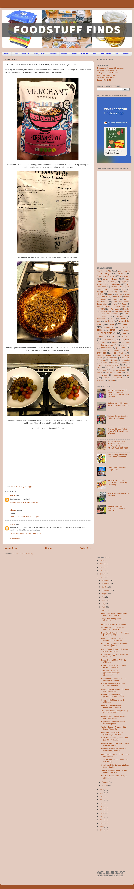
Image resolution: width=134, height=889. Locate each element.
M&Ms (127, 294)
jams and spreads (104, 355)
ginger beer (125, 345)
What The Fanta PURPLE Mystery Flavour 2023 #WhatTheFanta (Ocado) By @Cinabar (118, 393)
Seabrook (115, 314)
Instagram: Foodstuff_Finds (107, 73)
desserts (109, 339)
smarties (110, 372)
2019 (102, 793)
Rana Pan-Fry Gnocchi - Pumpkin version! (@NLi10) (114, 645)
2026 (102, 560)
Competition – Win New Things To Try (116, 469)
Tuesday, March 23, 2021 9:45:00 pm (24, 516)
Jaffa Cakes (104, 289)
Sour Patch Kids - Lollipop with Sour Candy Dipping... (115, 766)
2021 (102, 577)
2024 (102, 567)
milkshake (113, 360)
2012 (102, 816)
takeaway (118, 375)
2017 (102, 800)
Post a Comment (14, 538)
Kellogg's (100, 292)
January (105, 785)
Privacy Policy (39, 54)
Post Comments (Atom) (24, 553)
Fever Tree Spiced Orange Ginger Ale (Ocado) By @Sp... (114, 614)
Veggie (29, 487)
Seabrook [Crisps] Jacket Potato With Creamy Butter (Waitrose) (117, 431)
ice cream (118, 353)
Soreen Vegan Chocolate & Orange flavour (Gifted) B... (114, 650)
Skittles (127, 314)
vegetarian (101, 380)
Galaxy (113, 282)
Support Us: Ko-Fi (104, 80)
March (104, 610)
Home (6, 54)
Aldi (109, 271)
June (104, 600)
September (106, 590)
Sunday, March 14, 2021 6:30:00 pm (24, 502)
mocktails (104, 362)
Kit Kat (100, 294)
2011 (102, 820)
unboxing (107, 378)
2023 (102, 570)
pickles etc (125, 368)
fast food (126, 342)
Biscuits (84, 54)
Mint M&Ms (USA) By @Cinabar (113, 624)
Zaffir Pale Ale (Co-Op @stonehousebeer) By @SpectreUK (110, 673)
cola (113, 336)
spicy (128, 372)
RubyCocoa (105, 314)
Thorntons (101, 319)
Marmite (126, 297)
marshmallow (112, 358)
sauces (99, 372)
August (105, 593)
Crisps (64, 54)
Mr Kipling (101, 302)
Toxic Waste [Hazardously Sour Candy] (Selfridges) (117, 456)
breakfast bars (108, 327)
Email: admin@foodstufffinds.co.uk (110, 68)
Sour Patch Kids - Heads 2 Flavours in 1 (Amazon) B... (115, 690)
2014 (102, 810)
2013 (102, 813)
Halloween (115, 284)
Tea (116, 54)
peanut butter (111, 368)
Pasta (114, 304)
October (105, 587)
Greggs (123, 282)
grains (13, 487)
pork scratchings (118, 370)
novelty (99, 365)
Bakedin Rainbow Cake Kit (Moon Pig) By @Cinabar (114, 717)
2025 (102, 564)
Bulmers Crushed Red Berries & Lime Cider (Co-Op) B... (113, 750)
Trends (123, 319)
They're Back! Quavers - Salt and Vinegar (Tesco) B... (114, 771)
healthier (116, 350)
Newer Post (10, 548)
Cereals (74, 54)
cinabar (13, 510)
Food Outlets (105, 54)
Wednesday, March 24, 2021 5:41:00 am (25, 533)
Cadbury (105, 273)
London (119, 294)
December (106, 580)
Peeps (124, 304)
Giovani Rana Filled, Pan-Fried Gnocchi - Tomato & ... (113, 685)
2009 (102, 827)
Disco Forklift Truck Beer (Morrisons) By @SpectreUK (115, 634)
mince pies (125, 360)
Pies (108, 306)
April (104, 607)
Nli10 (18, 487)
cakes (99, 330)
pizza (103, 370)
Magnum (104, 297)
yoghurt (112, 380)
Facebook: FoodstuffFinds (107, 70)
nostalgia (124, 362)
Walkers (109, 321)
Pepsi (99, 306)
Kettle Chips (113, 292)
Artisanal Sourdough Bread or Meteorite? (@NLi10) (112, 628)
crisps (126, 336)
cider (124, 333)
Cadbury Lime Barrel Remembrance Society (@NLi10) (116, 508)
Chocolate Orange (105, 276)
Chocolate (53, 54)
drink (103, 342)
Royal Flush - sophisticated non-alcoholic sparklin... (113, 723)
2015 (102, 806)
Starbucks (120, 316)
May (103, 604)
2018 (102, 796)
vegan (23, 487)
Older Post (85, 548)
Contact (25, 54)
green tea (101, 350)
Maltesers (115, 297)
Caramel (120, 273)
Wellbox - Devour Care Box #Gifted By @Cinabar (117, 417)
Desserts (125, 54)
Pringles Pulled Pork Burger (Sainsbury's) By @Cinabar (112, 696)
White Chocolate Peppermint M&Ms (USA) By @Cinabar (115, 739)
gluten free (120, 348)
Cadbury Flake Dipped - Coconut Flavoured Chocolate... (113, 679)
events (115, 342)
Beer (94, 54)
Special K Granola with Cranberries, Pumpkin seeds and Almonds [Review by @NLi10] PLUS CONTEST (118, 445)
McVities (115, 299)
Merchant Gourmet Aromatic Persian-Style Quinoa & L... (112, 706)
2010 (102, 823)
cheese (127, 330)
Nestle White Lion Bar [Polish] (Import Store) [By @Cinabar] (117, 482)
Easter (115, 279)
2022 (102, 574)
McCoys (104, 299)
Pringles (126, 309)
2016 (102, 803)
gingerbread (106, 348)
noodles (114, 362)
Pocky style (120, 306)
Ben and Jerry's (124, 271)
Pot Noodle (115, 309)
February (105, 782)
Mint (124, 299)
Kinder (125, 292)
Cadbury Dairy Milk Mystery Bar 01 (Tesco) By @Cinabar (118, 404)
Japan (116, 289)
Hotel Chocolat (116, 287)
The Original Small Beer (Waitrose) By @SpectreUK (114, 712)
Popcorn (101, 309)
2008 (102, 830)
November (106, 583)
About (15, 54)
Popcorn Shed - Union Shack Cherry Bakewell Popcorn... (115, 744)
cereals (113, 330)
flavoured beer (107, 345)
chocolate (106, 333)
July (103, 597)
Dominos (106, 279)
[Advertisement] (43, 468)
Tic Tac (112, 319)
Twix (98, 321)
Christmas (125, 276)
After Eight (100, 271)
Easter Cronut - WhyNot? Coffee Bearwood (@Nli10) (113, 666)
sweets (104, 375)
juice (118, 355)
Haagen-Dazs (101, 284)
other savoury (113, 365)
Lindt (110, 294)
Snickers (105, 316)
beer (111, 324)
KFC (124, 289)
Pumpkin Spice (106, 311)
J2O (128, 287)
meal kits (126, 358)
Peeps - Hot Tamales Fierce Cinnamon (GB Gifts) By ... (112, 639)
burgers (122, 327)
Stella (12, 496)
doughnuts (125, 340)
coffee (100, 336)
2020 (102, 790)
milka (103, 360)
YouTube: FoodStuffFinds (106, 78)
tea (128, 375)
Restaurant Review (122, 311)
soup (119, 372)
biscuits (126, 324)
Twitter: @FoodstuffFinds (106, 75)
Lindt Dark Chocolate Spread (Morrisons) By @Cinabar (112, 733)
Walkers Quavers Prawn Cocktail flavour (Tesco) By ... (113, 728)
